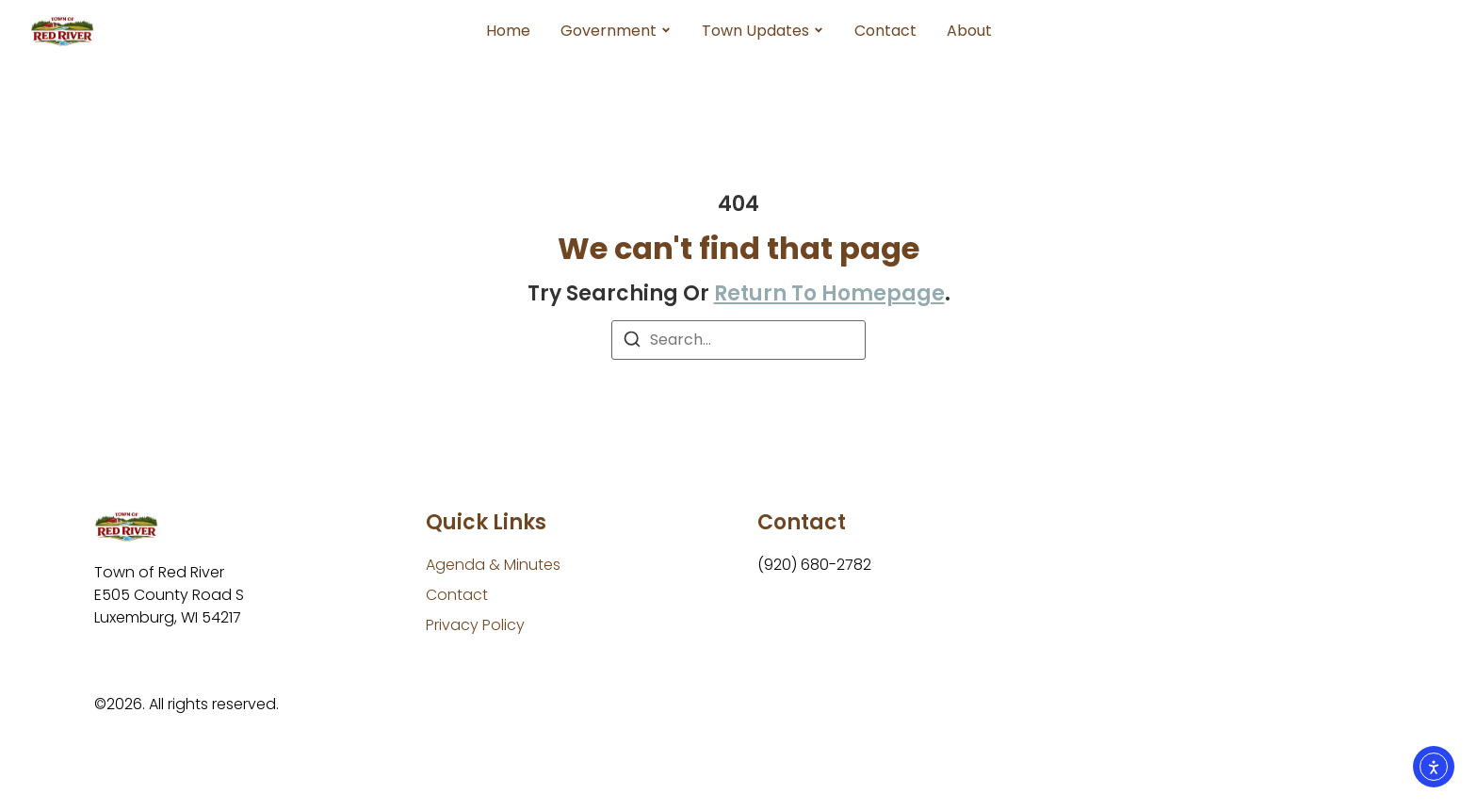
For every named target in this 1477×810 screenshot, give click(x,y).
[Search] (632, 342)
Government (608, 31)
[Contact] (457, 595)
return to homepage (829, 293)
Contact (885, 31)
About (969, 31)
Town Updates (755, 31)
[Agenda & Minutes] (493, 565)
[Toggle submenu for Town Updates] (816, 31)
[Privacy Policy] (475, 625)
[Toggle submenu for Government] (664, 31)
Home (508, 31)
